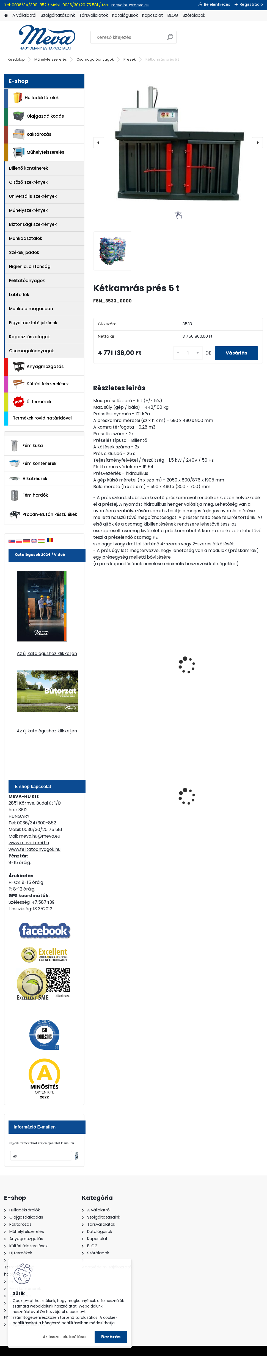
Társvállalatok (93, 15)
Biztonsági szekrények (33, 224)
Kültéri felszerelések (41, 384)
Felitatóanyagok (27, 280)
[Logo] (42, 37)
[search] (170, 39)
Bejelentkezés (217, 4)
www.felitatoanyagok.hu (34, 849)
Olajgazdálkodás (38, 116)
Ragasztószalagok (29, 337)
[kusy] (188, 353)
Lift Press (222, 660)
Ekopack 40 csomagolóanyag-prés (118, 665)
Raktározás (32, 134)
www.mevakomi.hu (29, 843)
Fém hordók (28, 495)
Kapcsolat (152, 15)
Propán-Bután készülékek (43, 515)
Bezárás (110, 1337)
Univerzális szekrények (33, 196)
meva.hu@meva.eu (130, 5)
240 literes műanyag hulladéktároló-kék (119, 791)
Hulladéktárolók (36, 98)
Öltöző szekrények (28, 182)
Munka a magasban (31, 309)
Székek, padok (24, 252)
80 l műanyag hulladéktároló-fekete (172, 792)
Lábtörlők (19, 294)
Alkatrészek (28, 479)
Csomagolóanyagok (95, 59)
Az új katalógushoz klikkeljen (47, 653)
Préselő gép (167, 660)
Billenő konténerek (28, 168)
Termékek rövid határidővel (42, 418)
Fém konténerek (32, 463)
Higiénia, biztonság (30, 266)
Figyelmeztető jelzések (33, 323)
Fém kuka (26, 445)
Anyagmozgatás (38, 367)
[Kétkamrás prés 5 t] (178, 143)
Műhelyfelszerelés (50, 59)
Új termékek (32, 401)
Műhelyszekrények (28, 210)
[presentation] (98, 142)
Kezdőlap (16, 59)
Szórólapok (194, 15)
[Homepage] (6, 15)
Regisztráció (251, 4)
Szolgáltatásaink (58, 15)
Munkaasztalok (25, 238)
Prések (129, 59)
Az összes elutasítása (64, 1336)
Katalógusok (125, 15)
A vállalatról (24, 15)
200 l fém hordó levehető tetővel (230, 791)
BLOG (172, 15)
